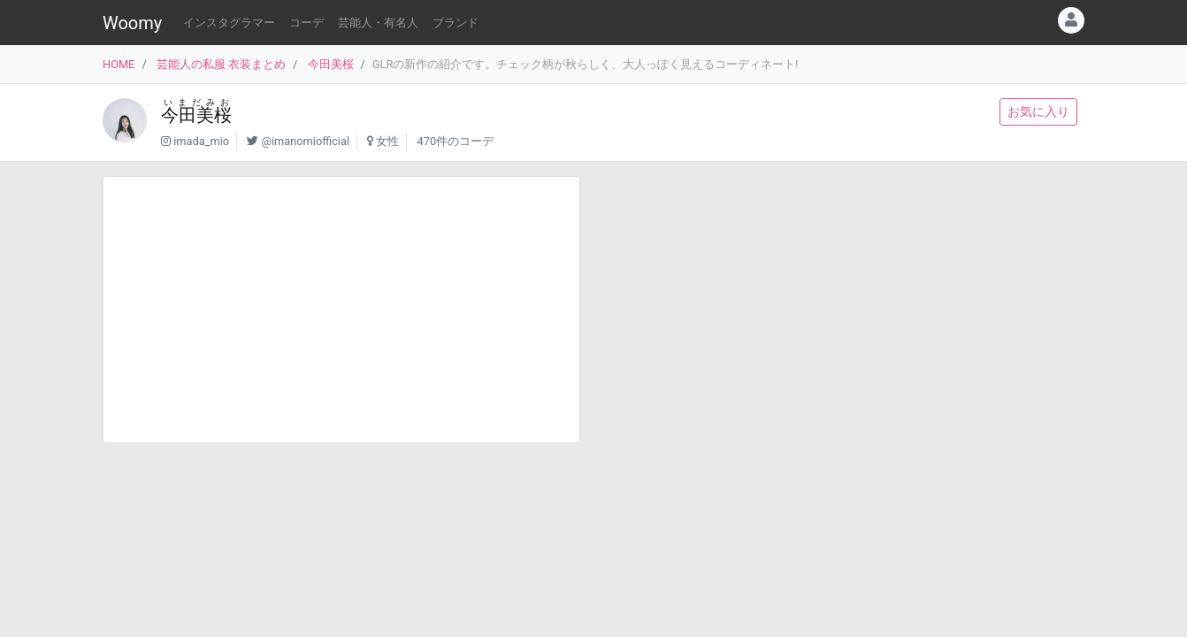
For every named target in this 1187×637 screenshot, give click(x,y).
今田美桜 (331, 64)
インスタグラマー (229, 22)
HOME (118, 64)
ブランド (456, 22)
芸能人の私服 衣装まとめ (221, 64)
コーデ (306, 22)
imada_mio (201, 141)
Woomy (132, 23)
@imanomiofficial (305, 141)
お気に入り (1038, 111)
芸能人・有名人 (378, 22)
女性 (387, 141)
